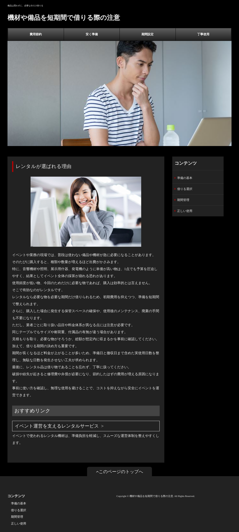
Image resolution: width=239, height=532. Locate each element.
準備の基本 (184, 178)
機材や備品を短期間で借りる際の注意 (63, 17)
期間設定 (147, 34)
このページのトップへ (119, 471)
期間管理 (183, 200)
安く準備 (92, 34)
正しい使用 (184, 211)
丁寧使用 (203, 34)
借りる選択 (184, 189)
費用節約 (36, 34)
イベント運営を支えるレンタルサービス (57, 426)
